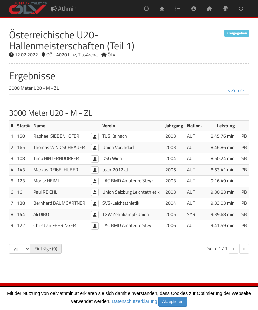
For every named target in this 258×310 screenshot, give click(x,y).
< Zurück (236, 90)
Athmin (64, 8)
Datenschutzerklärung (134, 301)
